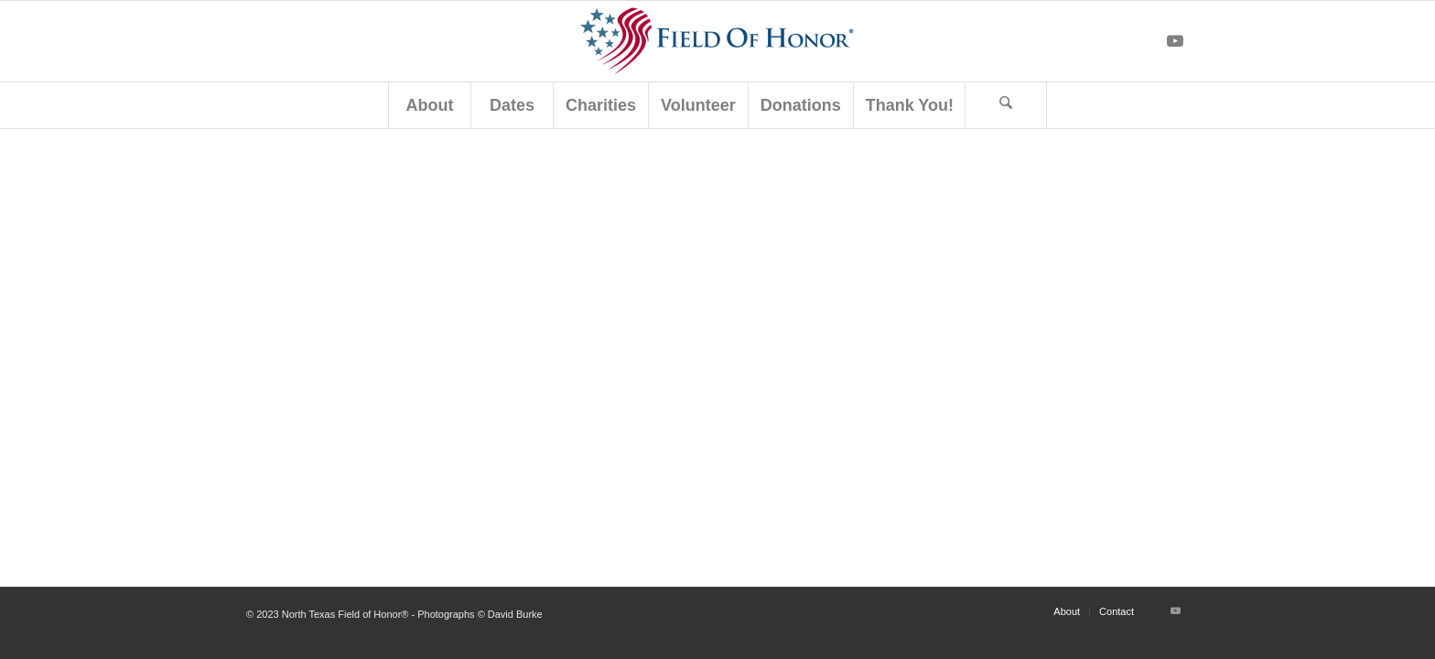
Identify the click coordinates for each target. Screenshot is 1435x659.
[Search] (1006, 105)
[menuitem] (429, 105)
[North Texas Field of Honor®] (717, 41)
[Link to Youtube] (1175, 41)
